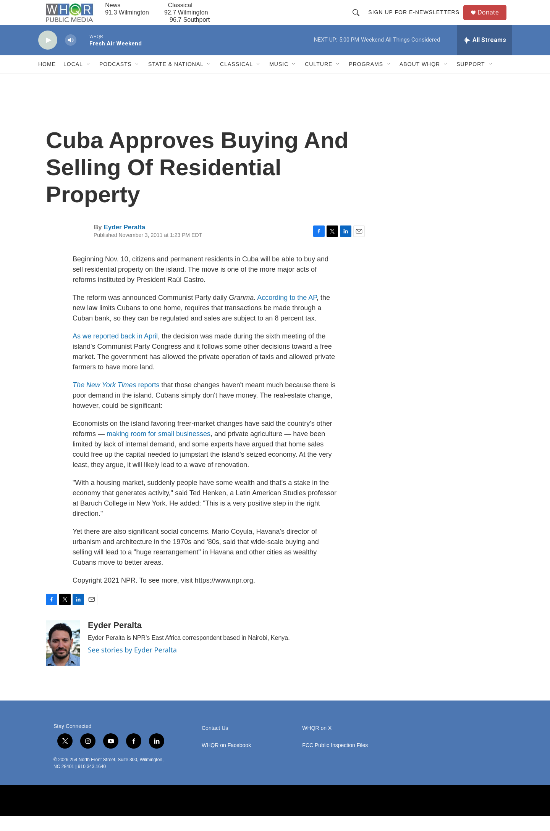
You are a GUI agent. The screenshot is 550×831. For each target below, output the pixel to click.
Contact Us (215, 743)
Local (73, 79)
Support (470, 79)
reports (149, 400)
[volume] (70, 55)
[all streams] (484, 55)
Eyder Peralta (124, 242)
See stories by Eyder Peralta (132, 665)
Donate (492, 20)
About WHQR (420, 79)
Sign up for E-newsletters (417, 20)
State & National (176, 79)
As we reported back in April (115, 351)
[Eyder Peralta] (63, 658)
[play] (48, 55)
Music (278, 79)
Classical (236, 79)
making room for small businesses (158, 449)
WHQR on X (317, 743)
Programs (366, 79)
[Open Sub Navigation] (89, 79)
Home (47, 79)
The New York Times (104, 400)
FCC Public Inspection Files (335, 760)
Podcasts (115, 79)
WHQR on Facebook (226, 760)
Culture (318, 79)
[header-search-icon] (359, 19)
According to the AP (287, 313)
